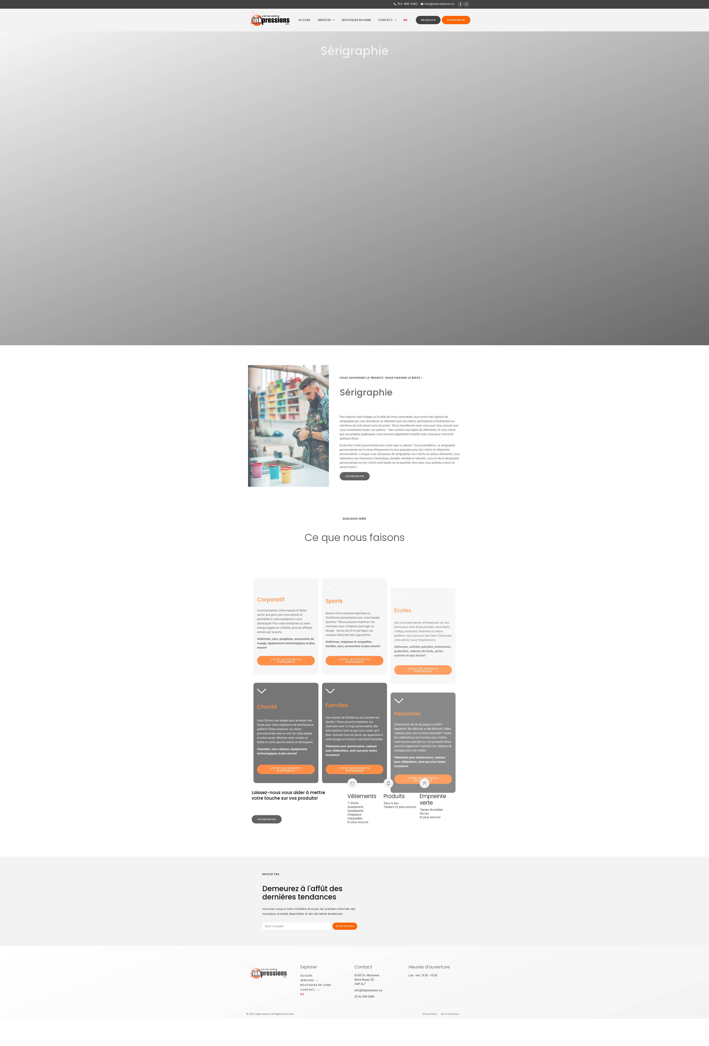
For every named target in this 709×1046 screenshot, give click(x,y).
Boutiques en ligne (356, 20)
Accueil (304, 20)
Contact (387, 20)
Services (326, 20)
